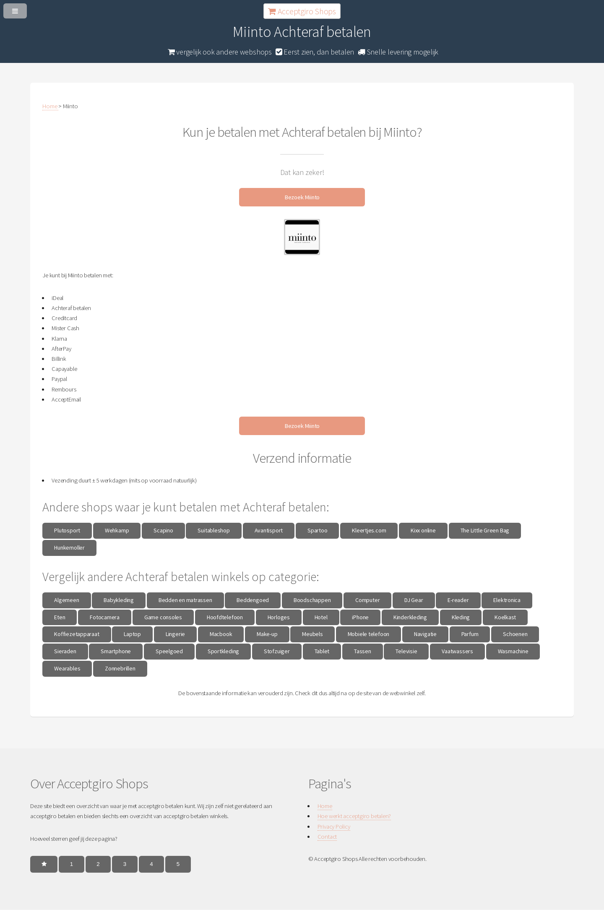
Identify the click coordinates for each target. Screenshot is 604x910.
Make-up (267, 634)
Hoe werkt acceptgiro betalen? (354, 816)
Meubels (312, 634)
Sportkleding (223, 651)
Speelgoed (169, 651)
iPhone (360, 617)
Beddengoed (253, 600)
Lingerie (175, 634)
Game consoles (163, 617)
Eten (59, 617)
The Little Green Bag (485, 530)
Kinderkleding (410, 617)
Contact (327, 836)
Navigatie (425, 634)
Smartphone (116, 651)
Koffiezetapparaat (76, 634)
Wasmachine (513, 651)
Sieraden (65, 651)
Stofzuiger (277, 651)
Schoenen (515, 634)
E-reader (458, 600)
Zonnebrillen (120, 668)
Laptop (132, 634)
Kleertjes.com (369, 530)
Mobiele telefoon (368, 634)
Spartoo (317, 530)
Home (325, 806)
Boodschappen (312, 600)
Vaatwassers (457, 651)
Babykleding (119, 600)
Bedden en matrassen (185, 600)
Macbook (221, 634)
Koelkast (505, 617)
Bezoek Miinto (302, 197)
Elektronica (507, 600)
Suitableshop (213, 530)
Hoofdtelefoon (225, 617)
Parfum (470, 634)
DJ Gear (413, 600)
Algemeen (66, 600)
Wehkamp (117, 530)
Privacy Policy (334, 826)
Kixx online (423, 530)
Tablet (322, 651)
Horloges (279, 617)
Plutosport (67, 530)
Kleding (461, 617)
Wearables (67, 668)
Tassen (362, 651)
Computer (367, 600)
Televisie (406, 651)
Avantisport (269, 530)
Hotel (321, 617)
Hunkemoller (69, 547)
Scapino (163, 530)
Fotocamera (105, 617)
